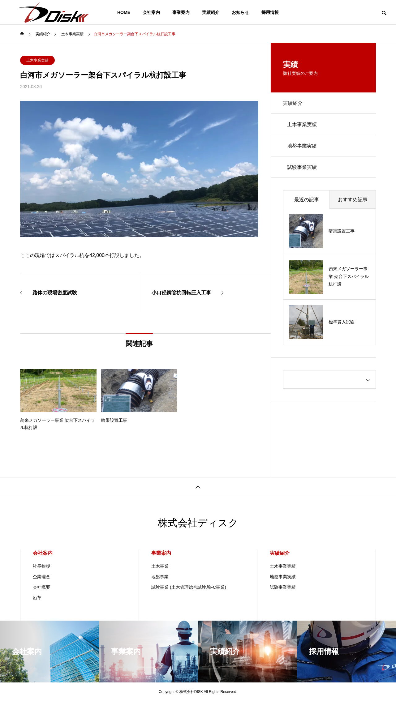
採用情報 (270, 12)
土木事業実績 (37, 60)
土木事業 (160, 566)
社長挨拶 (41, 566)
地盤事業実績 (302, 146)
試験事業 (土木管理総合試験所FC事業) (188, 587)
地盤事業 (160, 576)
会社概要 (41, 587)
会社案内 (151, 12)
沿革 (37, 597)
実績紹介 (210, 12)
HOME (123, 12)
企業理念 (41, 576)
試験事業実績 (302, 168)
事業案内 (181, 12)
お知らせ (240, 12)
